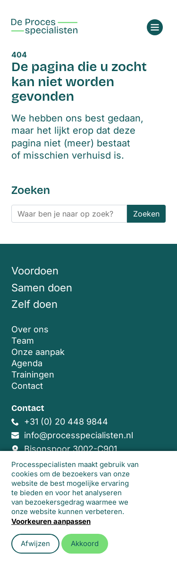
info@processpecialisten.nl (78, 435)
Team (22, 341)
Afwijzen (35, 543)
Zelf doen (34, 304)
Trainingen (32, 374)
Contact (27, 386)
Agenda (26, 363)
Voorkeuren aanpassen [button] (51, 521)
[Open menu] (155, 27)
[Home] (44, 27)
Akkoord (85, 543)
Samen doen (41, 288)
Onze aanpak (38, 352)
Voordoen (35, 271)
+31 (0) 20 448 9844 (66, 421)
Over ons (30, 329)
